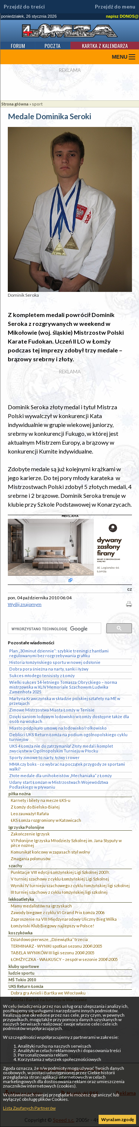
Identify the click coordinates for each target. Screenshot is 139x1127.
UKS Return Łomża (26, 986)
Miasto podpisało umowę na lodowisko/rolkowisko (58, 728)
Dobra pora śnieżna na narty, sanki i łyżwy (49, 668)
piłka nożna (20, 793)
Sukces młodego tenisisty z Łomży (42, 675)
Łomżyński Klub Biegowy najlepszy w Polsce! (52, 925)
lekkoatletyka (21, 899)
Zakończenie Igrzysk (30, 833)
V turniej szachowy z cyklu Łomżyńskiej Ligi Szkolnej (60, 878)
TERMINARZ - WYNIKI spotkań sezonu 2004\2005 (56, 946)
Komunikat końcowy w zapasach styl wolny (50, 851)
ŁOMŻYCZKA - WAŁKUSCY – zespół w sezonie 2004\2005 (64, 959)
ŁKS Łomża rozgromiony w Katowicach (46, 820)
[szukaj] (53, 628)
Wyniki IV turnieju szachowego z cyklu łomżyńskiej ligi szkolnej (70, 885)
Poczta (52, 45)
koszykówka (21, 932)
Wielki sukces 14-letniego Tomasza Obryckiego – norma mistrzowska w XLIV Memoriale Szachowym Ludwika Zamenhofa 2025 (63, 687)
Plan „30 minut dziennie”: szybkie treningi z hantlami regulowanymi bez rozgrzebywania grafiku (59, 653)
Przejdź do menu (115, 7)
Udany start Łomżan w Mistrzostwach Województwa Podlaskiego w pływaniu (58, 784)
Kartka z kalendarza (105, 45)
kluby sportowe (24, 966)
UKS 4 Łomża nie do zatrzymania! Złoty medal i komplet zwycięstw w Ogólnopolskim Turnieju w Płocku (61, 748)
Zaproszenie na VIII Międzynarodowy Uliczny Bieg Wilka (64, 919)
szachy (15, 865)
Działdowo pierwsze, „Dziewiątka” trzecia (49, 939)
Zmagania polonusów (30, 858)
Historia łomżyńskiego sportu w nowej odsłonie (54, 662)
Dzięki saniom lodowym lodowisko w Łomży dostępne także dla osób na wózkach (69, 719)
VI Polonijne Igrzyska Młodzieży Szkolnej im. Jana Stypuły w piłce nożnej (66, 843)
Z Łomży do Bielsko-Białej (35, 806)
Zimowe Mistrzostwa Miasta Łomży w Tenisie (52, 709)
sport (37, 103)
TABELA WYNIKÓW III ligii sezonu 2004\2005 (52, 952)
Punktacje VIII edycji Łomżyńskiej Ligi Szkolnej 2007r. (60, 872)
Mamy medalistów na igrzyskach (41, 905)
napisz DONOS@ (122, 16)
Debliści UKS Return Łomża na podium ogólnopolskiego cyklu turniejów (68, 737)
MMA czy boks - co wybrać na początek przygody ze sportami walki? (67, 766)
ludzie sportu (21, 973)
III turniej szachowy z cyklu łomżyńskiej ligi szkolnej (59, 892)
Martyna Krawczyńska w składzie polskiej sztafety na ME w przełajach (64, 701)
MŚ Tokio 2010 (22, 979)
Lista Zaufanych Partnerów (29, 1108)
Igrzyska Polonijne (26, 827)
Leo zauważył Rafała (30, 813)
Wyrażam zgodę (117, 1119)
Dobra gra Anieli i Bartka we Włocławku (48, 992)
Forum (18, 45)
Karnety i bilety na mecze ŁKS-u (40, 800)
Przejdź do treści (24, 7)
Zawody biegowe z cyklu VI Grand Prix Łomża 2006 (58, 912)
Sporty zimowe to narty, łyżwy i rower (44, 757)
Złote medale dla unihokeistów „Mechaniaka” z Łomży (60, 775)
